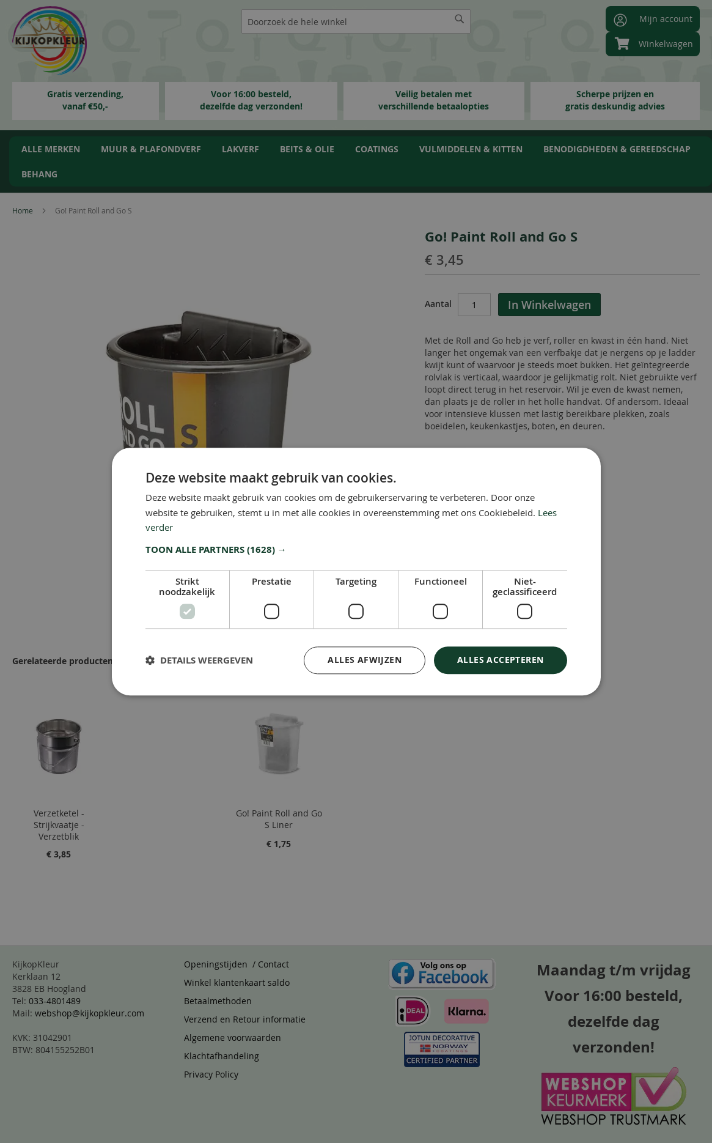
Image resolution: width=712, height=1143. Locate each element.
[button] (356, 549)
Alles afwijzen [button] (365, 659)
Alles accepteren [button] (500, 659)
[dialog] (356, 571)
